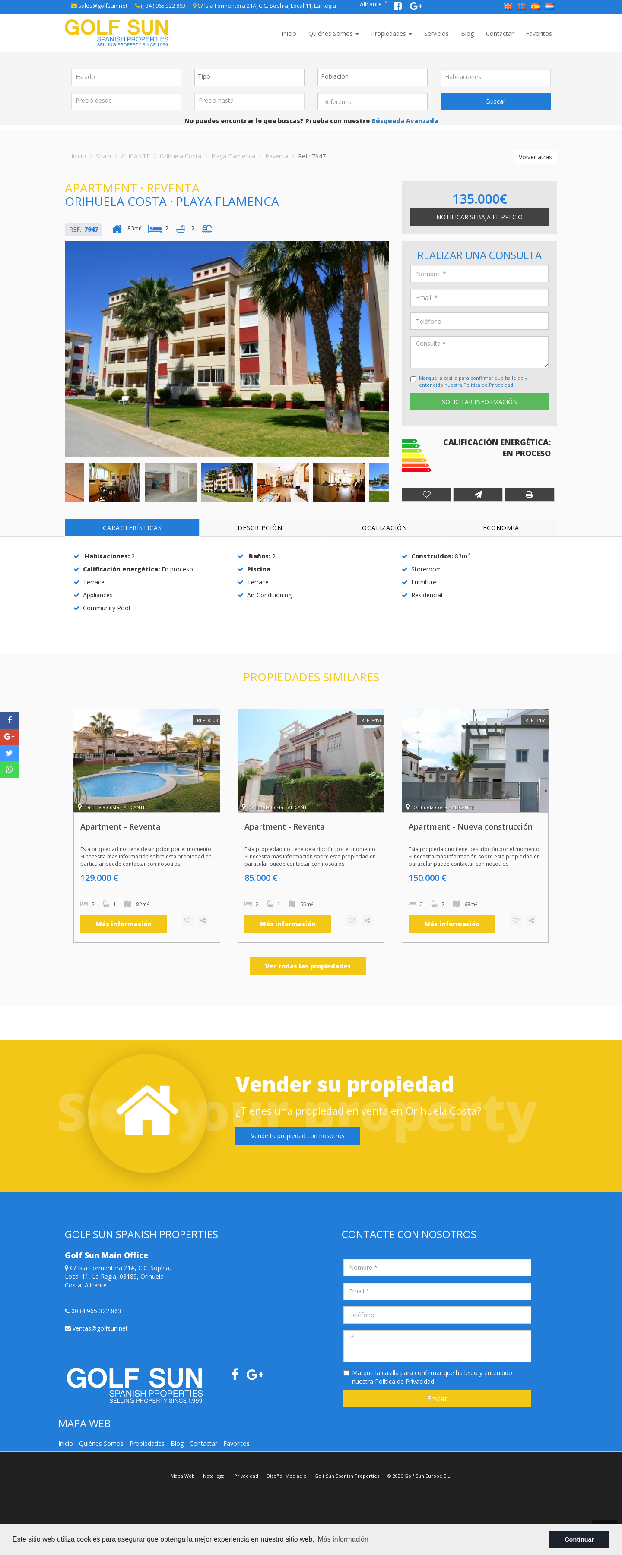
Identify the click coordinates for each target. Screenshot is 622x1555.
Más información (124, 924)
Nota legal (214, 1476)
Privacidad (246, 1476)
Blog (467, 33)
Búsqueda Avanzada (404, 121)
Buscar (495, 101)
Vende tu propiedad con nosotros (298, 1136)
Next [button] (386, 348)
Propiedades (391, 33)
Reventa (276, 156)
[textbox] (251, 76)
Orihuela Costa (180, 156)
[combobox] (249, 77)
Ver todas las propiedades (308, 966)
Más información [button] (343, 1539)
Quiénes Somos (333, 33)
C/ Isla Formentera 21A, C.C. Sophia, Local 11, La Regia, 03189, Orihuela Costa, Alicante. (118, 1276)
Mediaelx (295, 1476)
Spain (103, 156)
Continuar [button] (579, 1539)
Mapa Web (183, 1476)
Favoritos (539, 33)
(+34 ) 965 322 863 (160, 5)
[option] (227, 349)
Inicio (289, 33)
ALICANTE (135, 156)
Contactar (500, 33)
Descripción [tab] (260, 528)
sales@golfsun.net (99, 5)
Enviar (437, 1399)
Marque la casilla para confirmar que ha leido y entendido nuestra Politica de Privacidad (473, 381)
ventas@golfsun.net (96, 1328)
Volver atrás (535, 157)
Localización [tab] (382, 528)
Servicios (436, 33)
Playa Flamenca (233, 156)
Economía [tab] (501, 528)
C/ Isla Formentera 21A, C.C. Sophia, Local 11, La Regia (264, 5)
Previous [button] (67, 348)
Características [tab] (132, 528)
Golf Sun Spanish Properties (346, 1476)
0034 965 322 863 (93, 1311)
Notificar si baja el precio (479, 217)
